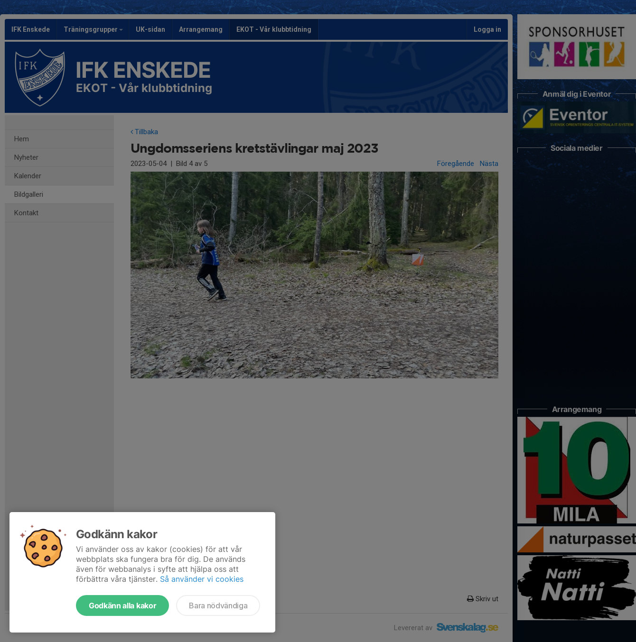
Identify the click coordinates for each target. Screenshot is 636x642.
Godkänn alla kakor (122, 605)
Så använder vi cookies (201, 579)
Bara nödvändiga (218, 605)
